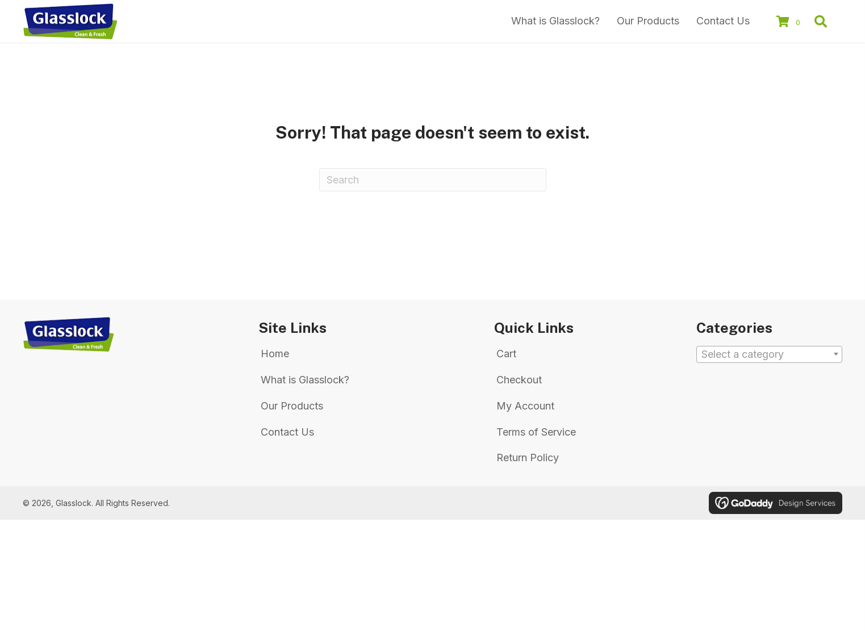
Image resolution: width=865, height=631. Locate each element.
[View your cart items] (790, 22)
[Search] (432, 179)
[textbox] (769, 354)
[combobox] (769, 354)
